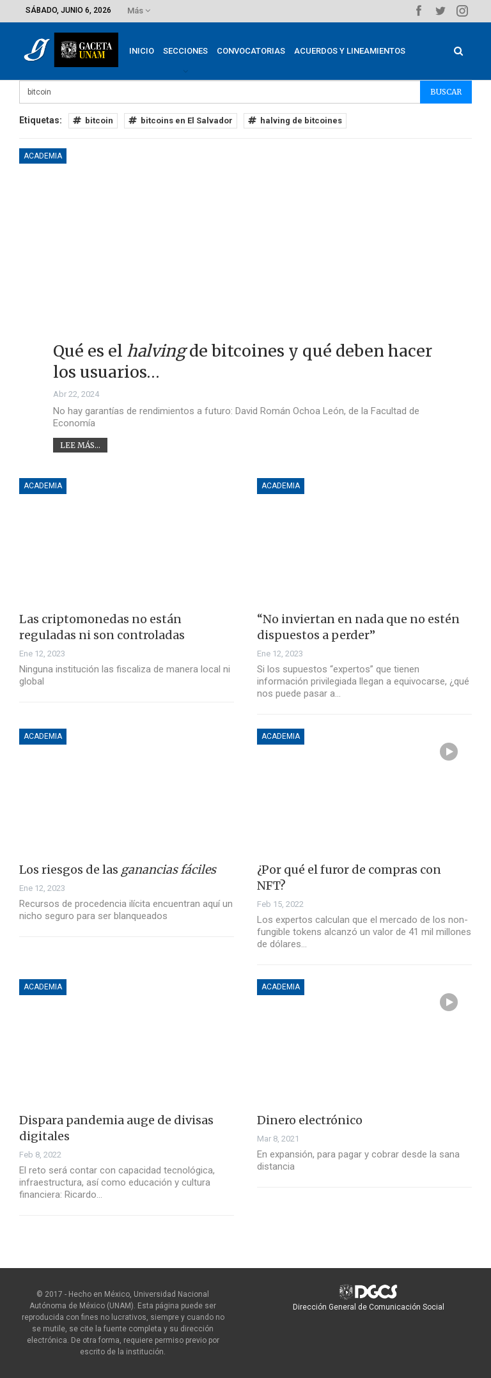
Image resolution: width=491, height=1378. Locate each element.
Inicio (151, 51)
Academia (43, 155)
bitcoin (93, 120)
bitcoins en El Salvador (181, 120)
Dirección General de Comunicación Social (368, 1307)
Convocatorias (260, 51)
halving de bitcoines (295, 120)
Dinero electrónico (309, 1120)
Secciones (195, 51)
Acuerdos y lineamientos (359, 51)
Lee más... (80, 445)
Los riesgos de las (117, 869)
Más (138, 10)
